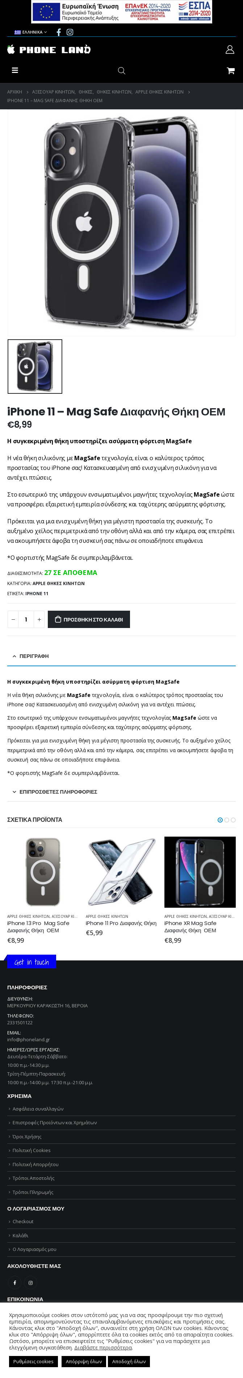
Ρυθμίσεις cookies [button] (33, 1361)
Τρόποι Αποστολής (33, 1178)
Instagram (30, 1282)
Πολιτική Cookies (32, 1150)
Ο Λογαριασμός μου (34, 1249)
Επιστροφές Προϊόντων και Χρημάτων (55, 1122)
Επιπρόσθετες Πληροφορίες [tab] (58, 791)
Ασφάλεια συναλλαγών (38, 1109)
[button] (220, 820)
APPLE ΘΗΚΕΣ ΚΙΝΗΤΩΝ (59, 583)
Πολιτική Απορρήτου (36, 1164)
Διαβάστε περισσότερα (103, 1347)
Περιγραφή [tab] (34, 656)
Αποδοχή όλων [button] (129, 1361)
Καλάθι (20, 1235)
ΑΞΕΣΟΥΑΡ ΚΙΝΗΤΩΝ (70, 916)
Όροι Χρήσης (27, 1136)
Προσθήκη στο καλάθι (93, 619)
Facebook (14, 1282)
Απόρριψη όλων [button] (84, 1361)
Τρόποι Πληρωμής (33, 1192)
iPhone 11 (37, 593)
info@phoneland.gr (28, 1039)
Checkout (23, 1221)
